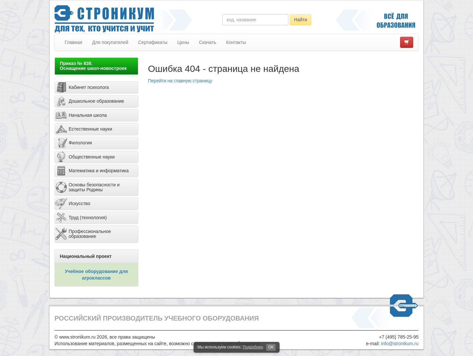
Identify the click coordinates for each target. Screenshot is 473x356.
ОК (270, 347)
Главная (73, 42)
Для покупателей (110, 42)
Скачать (207, 42)
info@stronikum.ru (399, 343)
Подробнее (253, 347)
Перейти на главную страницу (180, 80)
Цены (183, 42)
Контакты (236, 42)
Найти (300, 19)
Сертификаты (152, 42)
